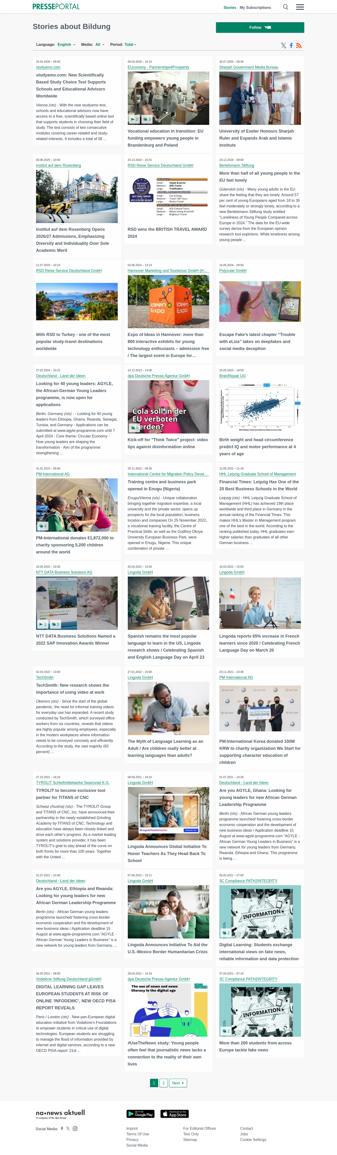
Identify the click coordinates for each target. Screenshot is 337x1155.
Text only (191, 1132)
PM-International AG (53, 474)
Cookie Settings (253, 1138)
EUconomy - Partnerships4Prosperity (159, 68)
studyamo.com (48, 68)
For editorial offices (199, 1127)
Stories (229, 8)
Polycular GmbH (233, 271)
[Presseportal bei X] (66, 1127)
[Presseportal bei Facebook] (60, 1127)
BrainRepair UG (233, 376)
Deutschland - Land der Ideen (61, 376)
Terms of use (137, 1132)
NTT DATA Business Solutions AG (64, 572)
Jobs (244, 1132)
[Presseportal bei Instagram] (73, 1127)
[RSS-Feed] (299, 46)
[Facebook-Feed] (291, 46)
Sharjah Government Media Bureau (249, 68)
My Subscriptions (255, 8)
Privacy (132, 1138)
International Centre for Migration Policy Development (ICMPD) (180, 474)
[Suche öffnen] (286, 7)
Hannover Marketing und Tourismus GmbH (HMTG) (170, 271)
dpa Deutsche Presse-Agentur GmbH (159, 376)
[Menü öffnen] (300, 7)
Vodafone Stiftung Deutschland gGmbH (69, 978)
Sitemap (190, 1138)
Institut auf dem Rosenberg (58, 166)
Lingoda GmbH (140, 572)
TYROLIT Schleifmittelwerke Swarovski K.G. (73, 782)
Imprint (132, 1127)
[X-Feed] (284, 46)
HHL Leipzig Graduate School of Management (258, 474)
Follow (260, 28)
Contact (246, 1127)
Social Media (137, 1144)
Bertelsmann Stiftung (237, 166)
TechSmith (45, 677)
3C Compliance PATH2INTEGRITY (249, 880)
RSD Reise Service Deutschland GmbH (161, 166)
